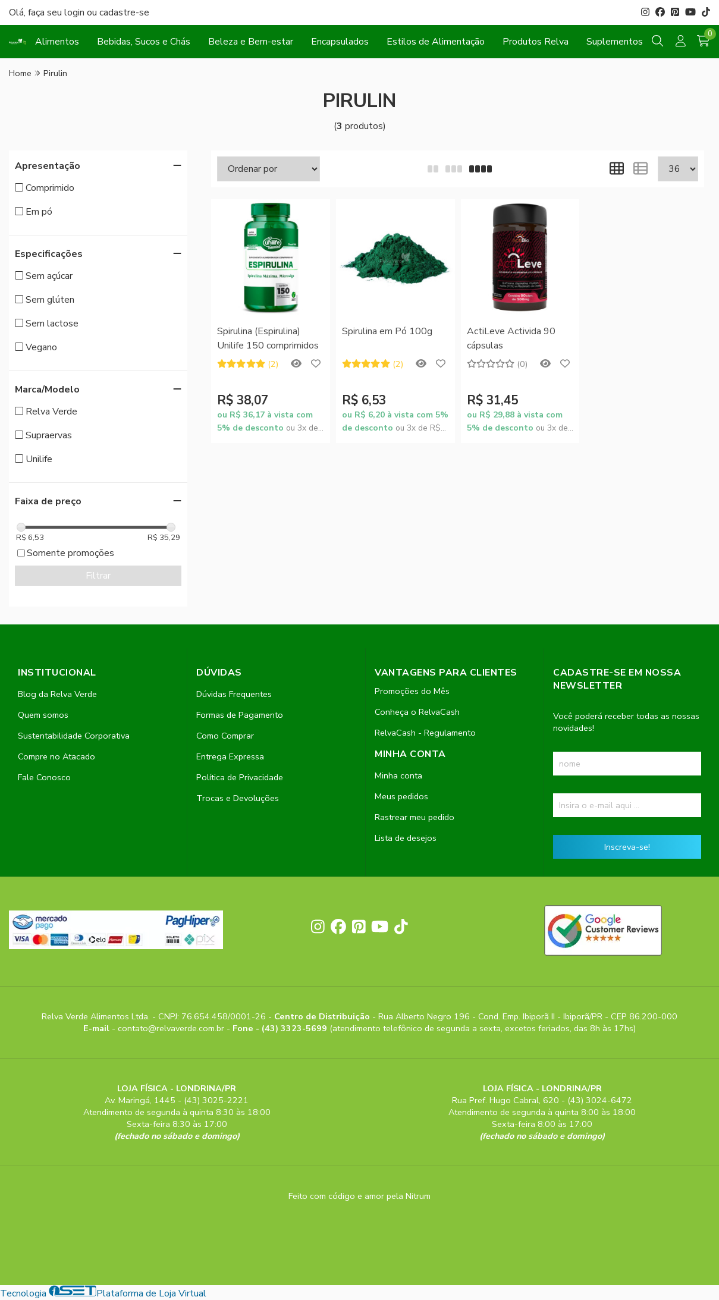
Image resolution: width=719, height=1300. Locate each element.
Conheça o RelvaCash (417, 712)
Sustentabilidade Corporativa (74, 736)
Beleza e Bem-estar (250, 41)
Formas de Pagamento (239, 715)
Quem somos (43, 715)
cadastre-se (124, 12)
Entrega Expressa (230, 756)
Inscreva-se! (627, 847)
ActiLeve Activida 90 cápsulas (511, 338)
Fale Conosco (44, 777)
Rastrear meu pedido (414, 817)
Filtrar (98, 575)
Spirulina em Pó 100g (387, 331)
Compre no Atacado (56, 756)
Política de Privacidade (239, 777)
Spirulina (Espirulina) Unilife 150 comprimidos (268, 338)
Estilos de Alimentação (436, 41)
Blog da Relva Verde (57, 694)
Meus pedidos (401, 796)
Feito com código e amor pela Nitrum (359, 1196)
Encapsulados (340, 41)
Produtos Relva (536, 41)
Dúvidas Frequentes (234, 694)
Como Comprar (225, 736)
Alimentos (57, 41)
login (75, 12)
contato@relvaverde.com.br (172, 1028)
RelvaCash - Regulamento (425, 733)
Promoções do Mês (412, 691)
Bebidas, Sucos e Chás (143, 41)
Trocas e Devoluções (237, 798)
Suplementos (614, 41)
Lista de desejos (406, 838)
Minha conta (398, 775)
